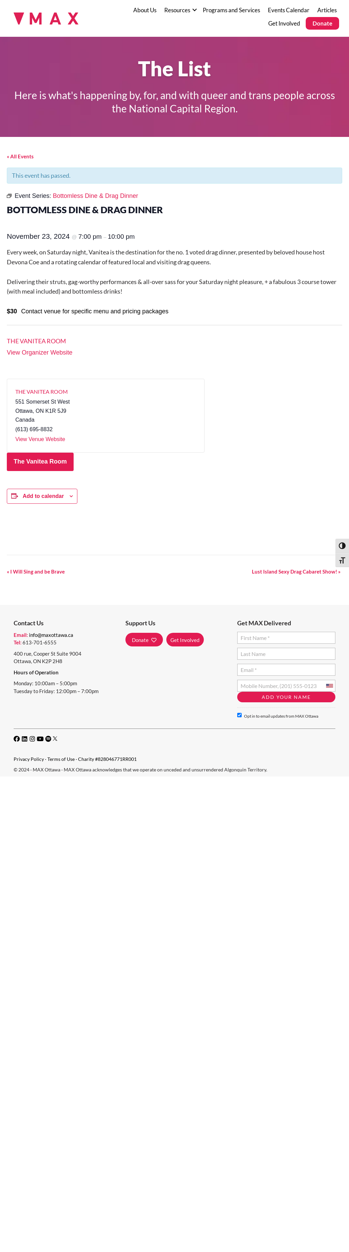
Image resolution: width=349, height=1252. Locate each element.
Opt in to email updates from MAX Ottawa (277, 716)
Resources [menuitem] (177, 10)
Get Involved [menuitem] (284, 23)
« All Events (20, 156)
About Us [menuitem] (144, 10)
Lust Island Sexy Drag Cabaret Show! (296, 571)
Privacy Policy (29, 759)
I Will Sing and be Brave (36, 571)
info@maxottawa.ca (51, 635)
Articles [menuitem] (327, 10)
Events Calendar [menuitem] (288, 10)
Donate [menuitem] (322, 23)
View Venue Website (40, 439)
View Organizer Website (39, 352)
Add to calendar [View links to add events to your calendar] (43, 496)
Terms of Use (61, 759)
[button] (194, 10)
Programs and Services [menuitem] (231, 10)
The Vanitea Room (36, 341)
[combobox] (329, 685)
